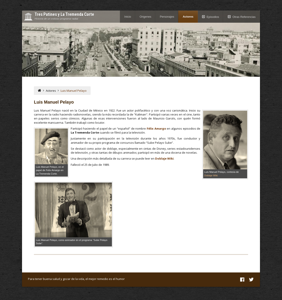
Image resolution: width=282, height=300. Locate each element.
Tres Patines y (64, 14)
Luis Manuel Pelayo (74, 91)
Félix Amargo (156, 128)
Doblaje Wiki (211, 175)
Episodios (213, 17)
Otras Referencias (244, 17)
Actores (188, 16)
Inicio (127, 16)
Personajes (167, 16)
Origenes (145, 16)
